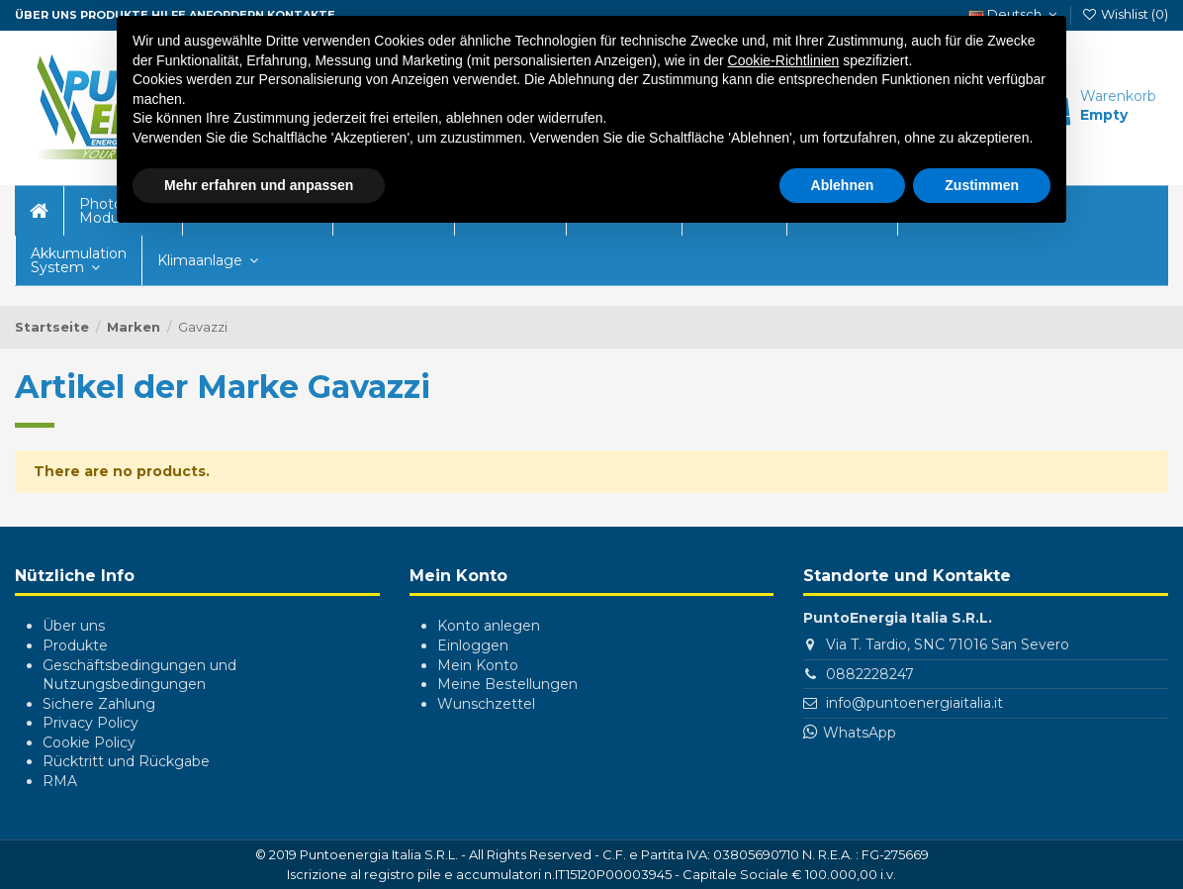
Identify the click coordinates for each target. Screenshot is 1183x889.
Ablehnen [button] (842, 180)
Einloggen (472, 645)
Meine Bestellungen (507, 684)
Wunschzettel (486, 704)
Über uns (74, 626)
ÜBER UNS (46, 15)
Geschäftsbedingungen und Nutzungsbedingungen (139, 675)
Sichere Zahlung (99, 704)
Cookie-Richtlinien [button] (784, 55)
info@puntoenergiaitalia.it (914, 703)
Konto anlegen (488, 626)
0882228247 (870, 674)
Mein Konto (477, 665)
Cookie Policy (89, 742)
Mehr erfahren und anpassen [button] (258, 180)
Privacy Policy (90, 723)
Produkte (75, 645)
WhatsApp (859, 732)
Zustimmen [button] (982, 180)
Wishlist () (1124, 14)
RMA (60, 781)
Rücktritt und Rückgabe (126, 761)
